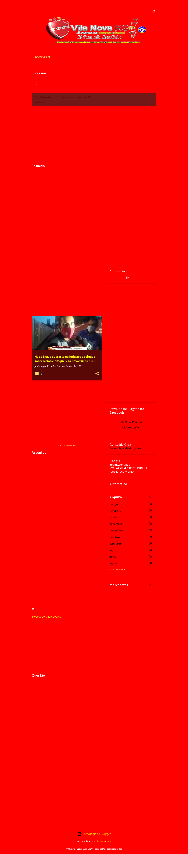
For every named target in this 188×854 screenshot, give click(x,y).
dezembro (116, 524)
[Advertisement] (94, 134)
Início (38, 83)
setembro (115, 543)
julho (112, 557)
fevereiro (115, 510)
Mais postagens (67, 445)
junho (113, 563)
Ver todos (40, 102)
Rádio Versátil (59, 83)
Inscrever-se (42, 57)
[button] (97, 373)
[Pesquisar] (154, 11)
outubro (114, 537)
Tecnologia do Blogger (94, 833)
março (113, 504)
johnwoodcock (104, 841)
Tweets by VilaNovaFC (46, 616)
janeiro (114, 517)
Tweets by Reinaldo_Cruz (125, 448)
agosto (113, 550)
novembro (116, 530)
